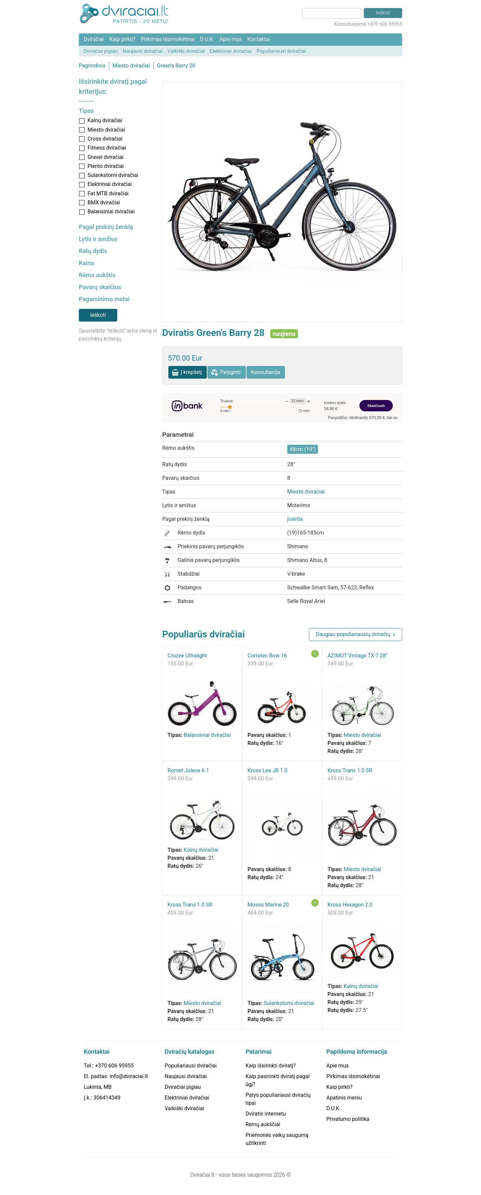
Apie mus (230, 39)
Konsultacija (265, 372)
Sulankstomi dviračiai (113, 175)
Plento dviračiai (106, 166)
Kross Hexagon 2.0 (350, 905)
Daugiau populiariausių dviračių (353, 634)
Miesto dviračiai (131, 65)
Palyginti (230, 372)
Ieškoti (98, 315)
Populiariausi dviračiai (281, 51)
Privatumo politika (347, 1119)
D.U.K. (207, 39)
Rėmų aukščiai (263, 1124)
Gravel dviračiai (106, 157)
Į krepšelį (191, 372)
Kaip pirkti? (122, 39)
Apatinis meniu (344, 1097)
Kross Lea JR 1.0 (268, 770)
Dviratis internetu (266, 1114)
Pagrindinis (92, 65)
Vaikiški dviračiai (186, 51)
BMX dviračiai (104, 202)
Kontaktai (258, 39)
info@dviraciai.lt (129, 1076)
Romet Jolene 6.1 (188, 770)
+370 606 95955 (114, 1065)
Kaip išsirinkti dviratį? (271, 1065)
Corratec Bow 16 (267, 655)
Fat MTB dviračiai (108, 193)
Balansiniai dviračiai (111, 211)
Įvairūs (295, 519)
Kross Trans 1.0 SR (350, 770)
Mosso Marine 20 (268, 905)
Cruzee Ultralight (187, 655)
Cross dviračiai (105, 139)
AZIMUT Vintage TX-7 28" (358, 655)
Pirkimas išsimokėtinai (168, 39)
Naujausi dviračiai (142, 51)
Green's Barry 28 (176, 65)
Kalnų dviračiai (105, 120)
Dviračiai (94, 39)
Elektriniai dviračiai (231, 51)
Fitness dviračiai (107, 148)
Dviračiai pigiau (101, 51)
